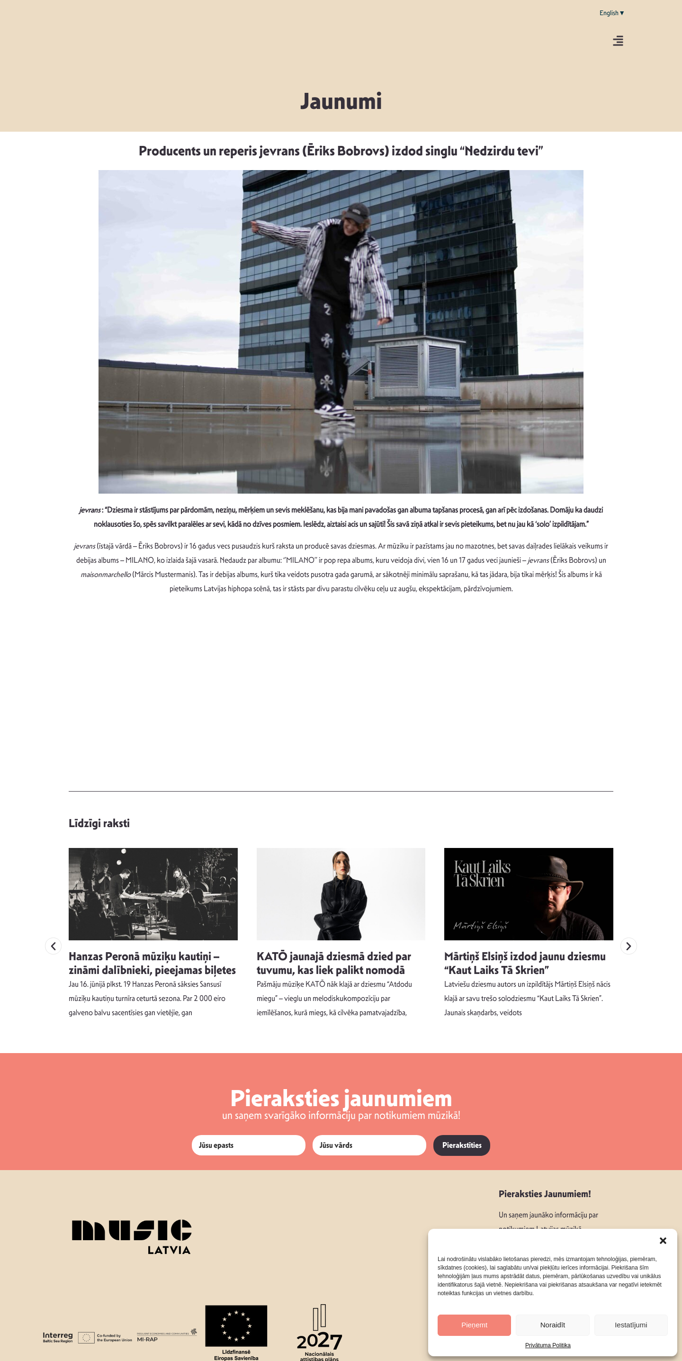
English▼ (612, 13)
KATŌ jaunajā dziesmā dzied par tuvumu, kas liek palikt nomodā (334, 955)
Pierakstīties (462, 1137)
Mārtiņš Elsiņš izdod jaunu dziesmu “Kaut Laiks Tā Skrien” (525, 955)
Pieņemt (474, 1325)
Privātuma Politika (548, 1345)
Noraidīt (552, 1325)
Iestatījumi (631, 1325)
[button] (663, 1240)
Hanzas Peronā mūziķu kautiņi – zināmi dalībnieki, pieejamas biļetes (152, 955)
